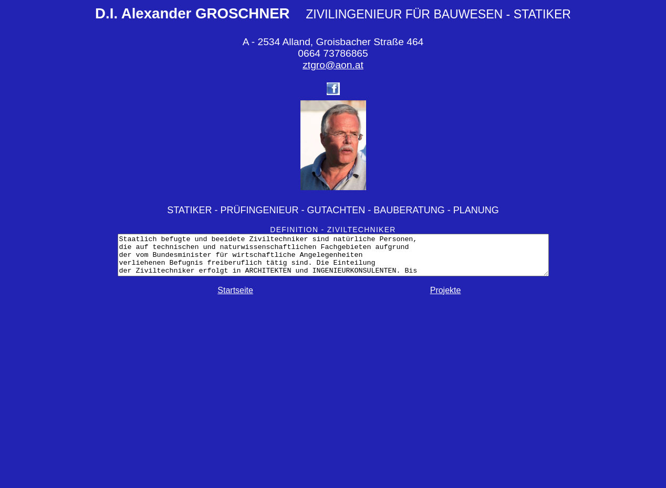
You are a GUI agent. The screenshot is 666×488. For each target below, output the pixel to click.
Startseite (235, 298)
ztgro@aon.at (333, 64)
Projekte (445, 298)
